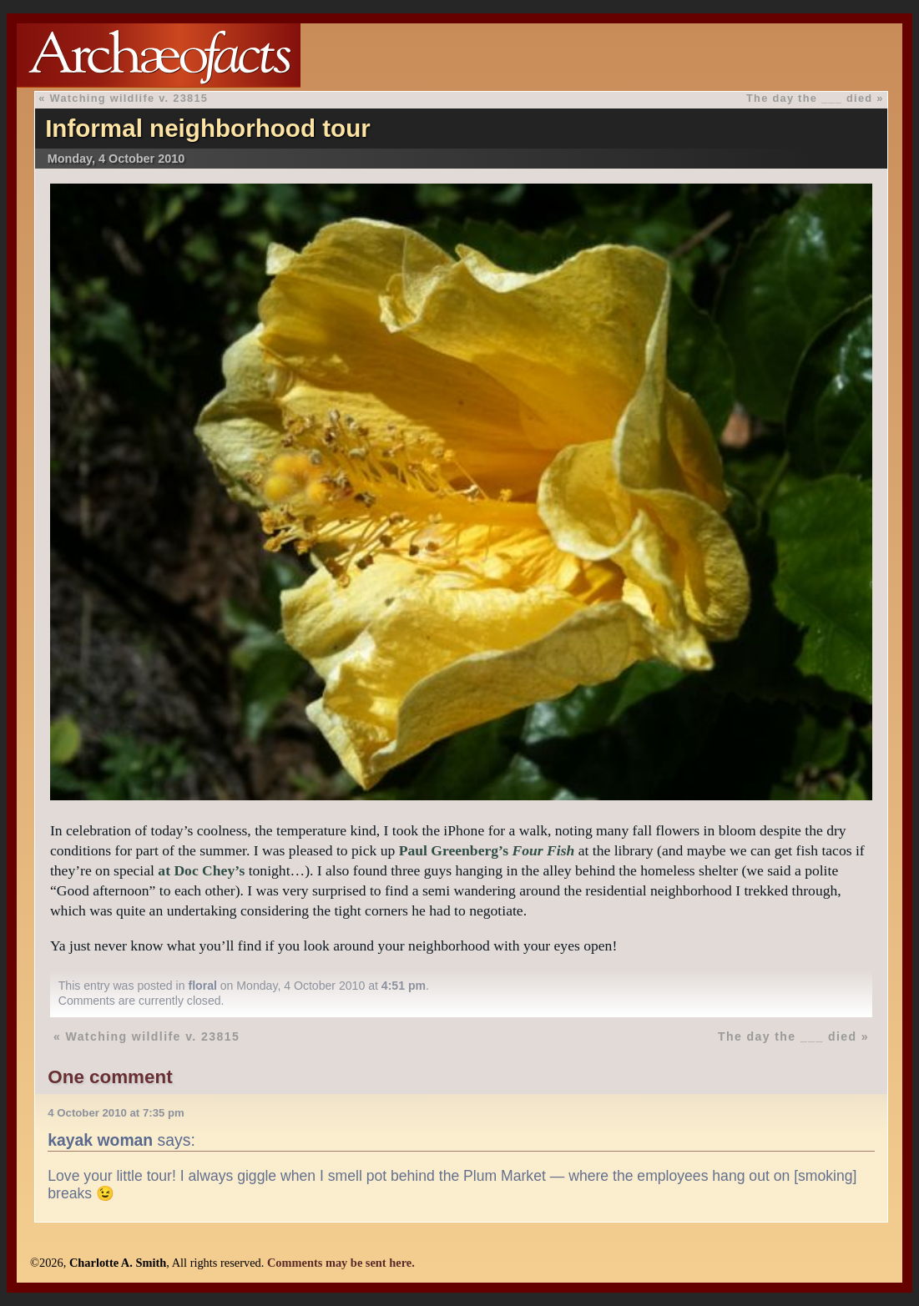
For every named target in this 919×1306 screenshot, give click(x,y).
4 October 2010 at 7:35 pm (116, 1113)
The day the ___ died (809, 98)
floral (202, 985)
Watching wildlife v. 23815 (129, 98)
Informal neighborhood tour (208, 128)
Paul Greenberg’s (487, 850)
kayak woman (100, 1140)
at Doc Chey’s (201, 870)
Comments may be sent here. (341, 1262)
